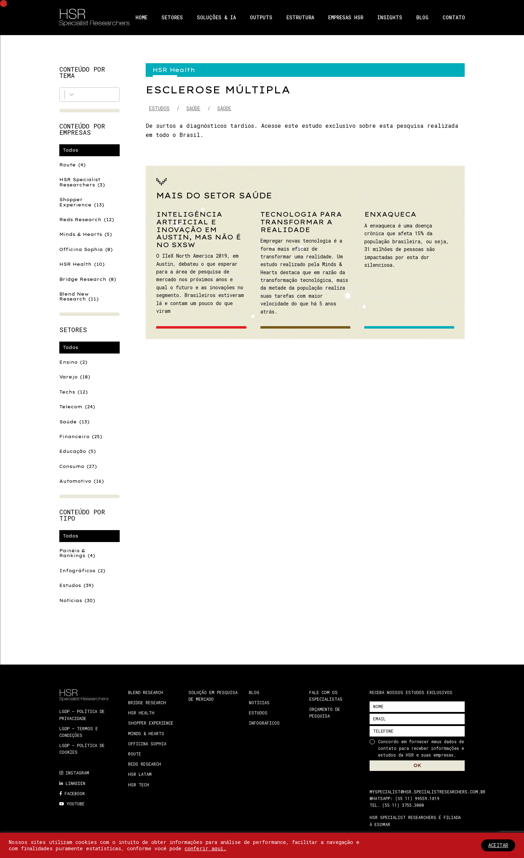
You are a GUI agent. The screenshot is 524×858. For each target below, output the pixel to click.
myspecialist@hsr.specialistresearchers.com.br (427, 791)
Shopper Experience (81, 202)
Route (72, 164)
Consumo (78, 466)
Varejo (74, 377)
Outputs (261, 17)
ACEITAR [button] (498, 845)
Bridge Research (87, 279)
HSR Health (82, 264)
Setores (172, 17)
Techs (73, 392)
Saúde (74, 421)
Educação (77, 451)
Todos (70, 150)
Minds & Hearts (85, 234)
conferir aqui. (205, 848)
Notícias (77, 600)
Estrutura (300, 17)
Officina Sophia (86, 249)
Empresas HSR (345, 17)
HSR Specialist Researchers (82, 182)
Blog (422, 17)
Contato (454, 17)
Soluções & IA (216, 17)
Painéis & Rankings (77, 553)
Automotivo (81, 481)
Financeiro (80, 436)
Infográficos (82, 570)
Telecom (77, 406)
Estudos (76, 585)
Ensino (73, 362)
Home (141, 17)
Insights (389, 17)
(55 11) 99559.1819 (417, 798)
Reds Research (86, 219)
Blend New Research (79, 296)
